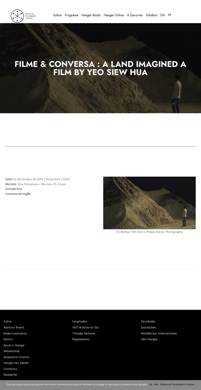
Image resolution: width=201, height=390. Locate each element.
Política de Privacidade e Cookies (177, 384)
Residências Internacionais (159, 333)
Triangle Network (83, 333)
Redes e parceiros (15, 333)
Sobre (8, 321)
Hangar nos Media (16, 363)
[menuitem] (162, 15)
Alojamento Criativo (16, 357)
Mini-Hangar (149, 339)
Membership (12, 351)
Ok (151, 384)
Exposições (148, 327)
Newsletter (10, 375)
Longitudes (79, 321)
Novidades (148, 321)
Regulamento (81, 339)
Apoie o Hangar (14, 345)
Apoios (8, 339)
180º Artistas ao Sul (85, 327)
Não (156, 384)
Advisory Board (14, 327)
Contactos (10, 369)
